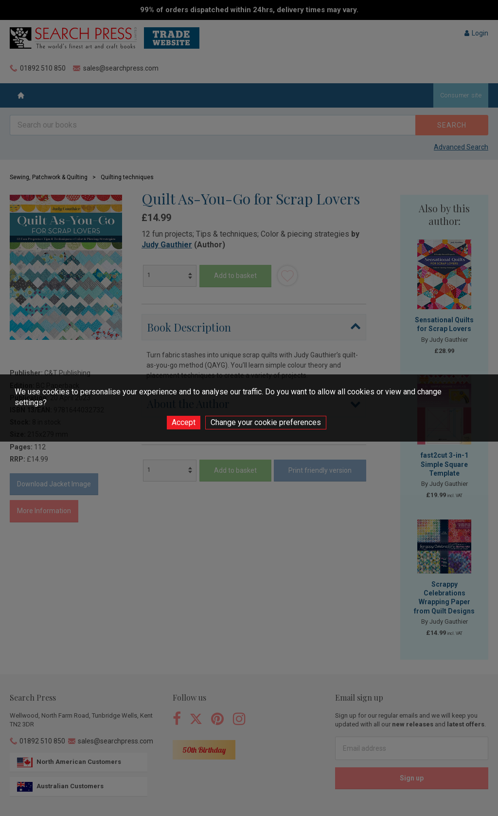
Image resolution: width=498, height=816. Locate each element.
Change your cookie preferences (266, 422)
